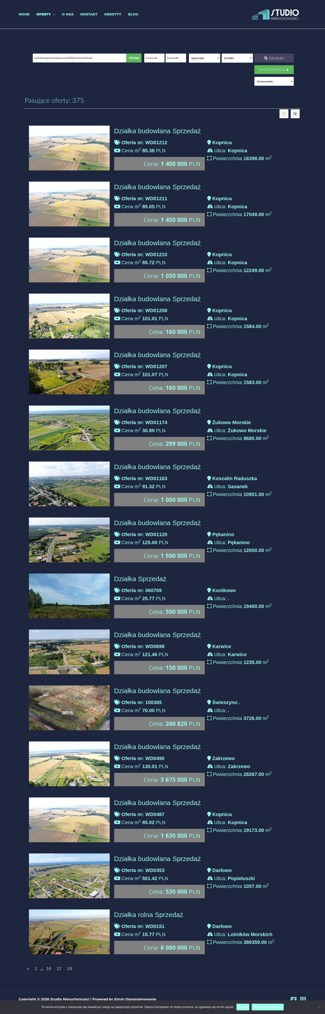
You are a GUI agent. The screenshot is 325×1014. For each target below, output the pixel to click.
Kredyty (112, 14)
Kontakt (89, 14)
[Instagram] (303, 1000)
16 (48, 968)
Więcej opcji (274, 70)
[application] (53, 14)
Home (24, 14)
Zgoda (243, 1007)
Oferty (45, 14)
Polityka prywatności (267, 1007)
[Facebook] (293, 1000)
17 (59, 968)
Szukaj (274, 58)
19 (79, 968)
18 (69, 968)
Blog (133, 14)
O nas (68, 14)
